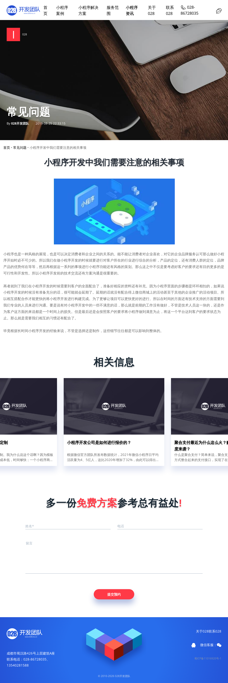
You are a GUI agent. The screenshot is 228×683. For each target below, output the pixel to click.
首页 (6, 147)
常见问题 (19, 147)
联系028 (215, 631)
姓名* (29, 526)
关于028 (202, 631)
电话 (120, 526)
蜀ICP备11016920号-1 (207, 658)
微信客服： (210, 645)
